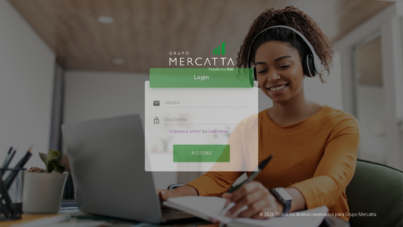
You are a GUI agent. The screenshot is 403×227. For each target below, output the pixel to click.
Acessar (201, 145)
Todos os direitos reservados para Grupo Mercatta (325, 214)
